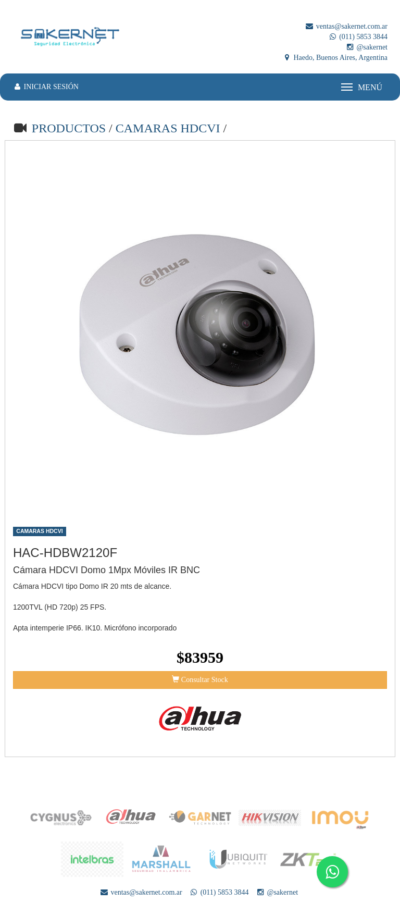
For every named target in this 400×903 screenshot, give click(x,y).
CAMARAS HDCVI (169, 128)
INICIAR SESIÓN (45, 87)
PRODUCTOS (69, 128)
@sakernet (366, 47)
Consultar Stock (200, 679)
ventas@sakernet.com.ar (346, 26)
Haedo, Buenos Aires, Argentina (335, 57)
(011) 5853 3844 (358, 37)
